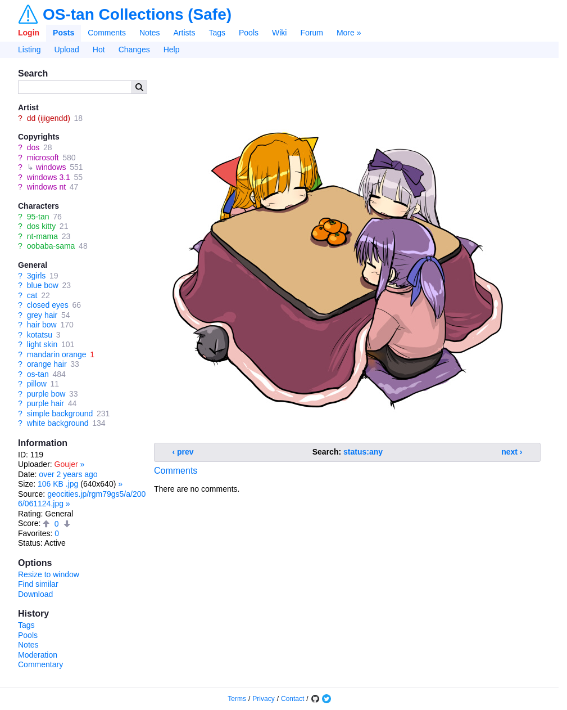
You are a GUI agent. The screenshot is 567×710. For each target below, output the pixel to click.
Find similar (38, 583)
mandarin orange (57, 354)
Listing (29, 49)
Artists (185, 32)
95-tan (38, 216)
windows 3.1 (48, 177)
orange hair (47, 364)
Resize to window (48, 574)
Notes (149, 32)
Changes (134, 49)
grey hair (42, 315)
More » (349, 32)
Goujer (66, 464)
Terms (237, 698)
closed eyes (48, 304)
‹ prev (183, 451)
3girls (36, 275)
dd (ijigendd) (48, 118)
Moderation (37, 654)
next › (511, 451)
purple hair (45, 403)
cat (32, 295)
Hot (99, 49)
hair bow (42, 324)
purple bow (46, 393)
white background (58, 423)
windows (51, 167)
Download (35, 594)
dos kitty (41, 226)
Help (172, 49)
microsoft (43, 157)
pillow (37, 383)
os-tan (38, 374)
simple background (60, 413)
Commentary (40, 664)
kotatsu (39, 334)
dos (33, 147)
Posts (63, 32)
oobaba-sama (51, 245)
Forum (311, 32)
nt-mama (42, 236)
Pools (248, 32)
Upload (66, 49)
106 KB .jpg (58, 483)
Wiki (279, 32)
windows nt (46, 186)
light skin (42, 344)
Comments (107, 32)
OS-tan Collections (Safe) (137, 15)
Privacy (263, 698)
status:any (363, 451)
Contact (292, 698)
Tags (216, 32)
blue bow (42, 285)
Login (28, 32)
